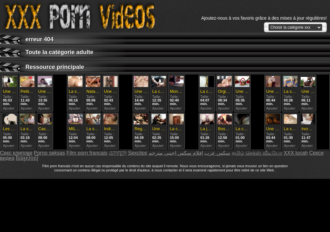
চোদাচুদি (118, 153)
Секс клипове (16, 153)
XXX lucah (296, 153)
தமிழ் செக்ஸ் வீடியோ (257, 153)
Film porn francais (86, 153)
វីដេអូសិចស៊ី (27, 158)
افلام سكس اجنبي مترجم (176, 153)
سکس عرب (217, 153)
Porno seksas (49, 153)
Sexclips (137, 153)
